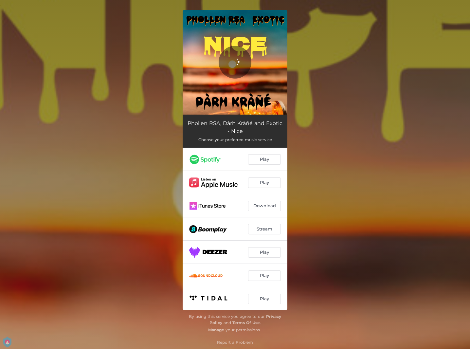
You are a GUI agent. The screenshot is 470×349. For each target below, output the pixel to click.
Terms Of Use (246, 322)
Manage (216, 329)
